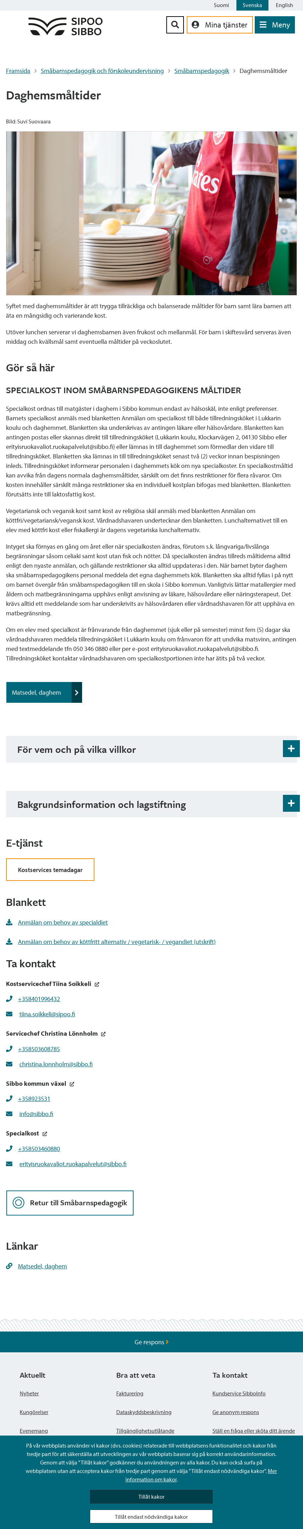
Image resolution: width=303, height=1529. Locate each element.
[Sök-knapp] (175, 24)
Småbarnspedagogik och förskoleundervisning (102, 71)
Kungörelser (34, 1411)
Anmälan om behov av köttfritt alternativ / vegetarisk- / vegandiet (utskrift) (111, 942)
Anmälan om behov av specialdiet (57, 922)
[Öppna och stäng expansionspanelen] (291, 748)
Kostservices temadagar (50, 870)
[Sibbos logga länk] (66, 33)
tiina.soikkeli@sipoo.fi (47, 1014)
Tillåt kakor (151, 1496)
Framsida (18, 71)
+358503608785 (39, 1049)
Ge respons (152, 1342)
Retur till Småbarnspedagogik (70, 1203)
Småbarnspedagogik (201, 71)
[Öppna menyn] (275, 24)
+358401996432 (39, 999)
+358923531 (34, 1099)
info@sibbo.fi (36, 1114)
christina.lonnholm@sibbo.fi (56, 1064)
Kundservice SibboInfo (239, 1393)
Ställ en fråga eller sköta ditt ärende (253, 1430)
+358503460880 (39, 1149)
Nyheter (29, 1393)
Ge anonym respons (235, 1411)
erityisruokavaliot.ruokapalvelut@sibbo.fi (72, 1164)
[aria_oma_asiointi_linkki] (220, 24)
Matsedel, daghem (47, 692)
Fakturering (129, 1393)
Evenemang (34, 1430)
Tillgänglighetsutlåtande (145, 1430)
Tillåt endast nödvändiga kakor (151, 1516)
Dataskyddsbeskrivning (144, 1411)
